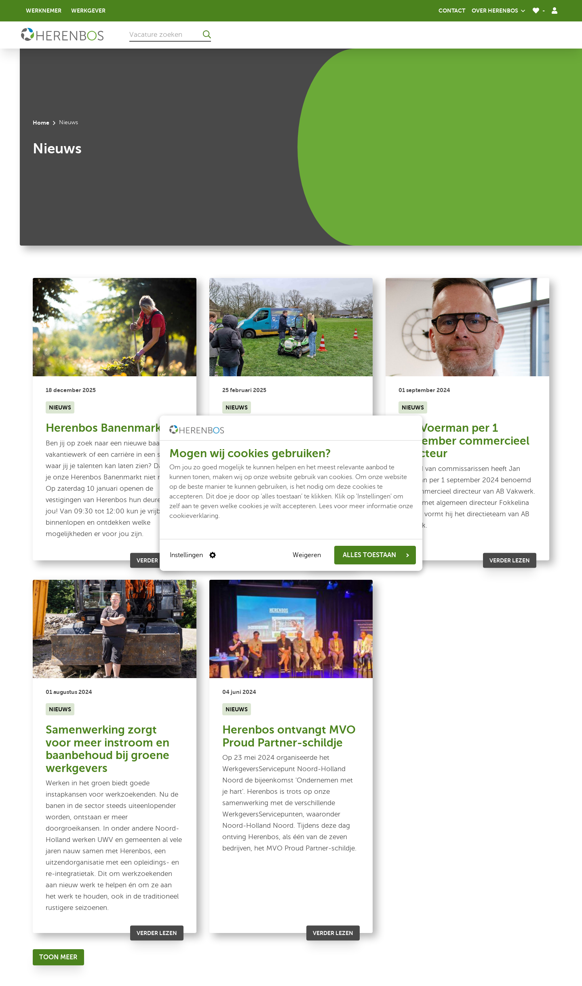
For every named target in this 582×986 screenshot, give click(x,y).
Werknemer (43, 10)
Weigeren (307, 555)
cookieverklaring (193, 516)
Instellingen (193, 555)
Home (41, 122)
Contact (452, 10)
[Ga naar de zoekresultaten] (207, 34)
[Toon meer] (58, 957)
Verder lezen (157, 560)
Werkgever (88, 10)
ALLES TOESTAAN (376, 555)
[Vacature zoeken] (170, 34)
